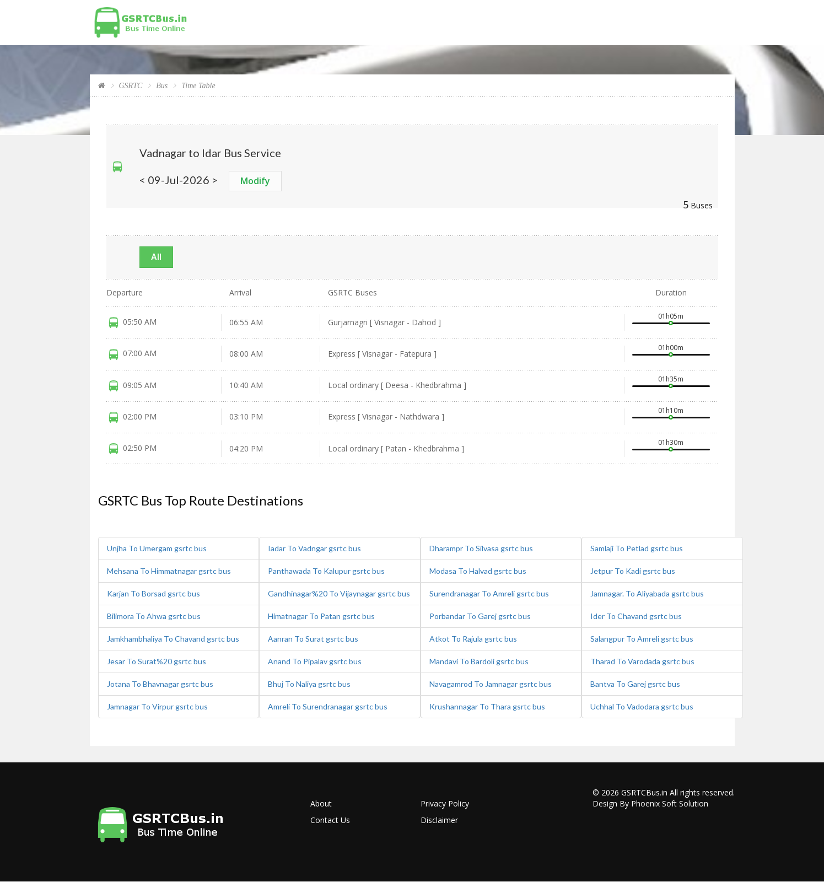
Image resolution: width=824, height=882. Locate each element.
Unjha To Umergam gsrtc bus (157, 548)
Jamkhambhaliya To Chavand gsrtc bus (173, 638)
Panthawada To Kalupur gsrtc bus (326, 571)
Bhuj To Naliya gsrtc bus (309, 684)
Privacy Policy (445, 803)
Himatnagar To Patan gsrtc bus (321, 616)
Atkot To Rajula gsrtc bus (473, 638)
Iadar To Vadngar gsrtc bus (314, 548)
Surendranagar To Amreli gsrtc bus (489, 593)
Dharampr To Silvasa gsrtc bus (481, 548)
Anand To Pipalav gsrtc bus (315, 661)
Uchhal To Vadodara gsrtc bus (641, 706)
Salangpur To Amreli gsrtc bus (641, 638)
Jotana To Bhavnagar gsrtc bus (160, 684)
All (156, 257)
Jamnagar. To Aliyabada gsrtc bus (647, 593)
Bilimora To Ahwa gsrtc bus (154, 616)
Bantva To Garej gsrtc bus (635, 684)
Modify (255, 181)
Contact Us (330, 820)
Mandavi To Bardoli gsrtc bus (479, 661)
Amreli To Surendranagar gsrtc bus (327, 706)
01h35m (670, 379)
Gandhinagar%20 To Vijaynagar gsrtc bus (339, 593)
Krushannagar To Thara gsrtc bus (487, 706)
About (321, 803)
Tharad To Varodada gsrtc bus (642, 661)
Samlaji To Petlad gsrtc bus (636, 548)
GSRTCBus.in (644, 792)
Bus (162, 86)
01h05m (670, 316)
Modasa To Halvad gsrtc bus (477, 571)
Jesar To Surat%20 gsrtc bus (156, 661)
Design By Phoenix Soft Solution (650, 803)
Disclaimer (439, 820)
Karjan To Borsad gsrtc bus (153, 593)
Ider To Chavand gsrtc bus (636, 616)
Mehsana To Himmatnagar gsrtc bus (169, 571)
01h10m (670, 410)
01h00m (670, 347)
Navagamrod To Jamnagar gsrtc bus (490, 684)
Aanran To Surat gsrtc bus (313, 638)
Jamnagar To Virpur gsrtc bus (157, 706)
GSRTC (131, 86)
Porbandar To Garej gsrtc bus (480, 616)
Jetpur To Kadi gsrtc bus (632, 571)
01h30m (670, 442)
